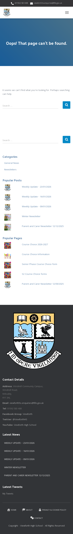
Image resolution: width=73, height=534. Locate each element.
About (27, 510)
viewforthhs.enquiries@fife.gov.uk (48, 3)
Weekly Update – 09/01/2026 (19, 459)
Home (11, 510)
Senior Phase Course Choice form (39, 264)
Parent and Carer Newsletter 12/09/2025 (43, 284)
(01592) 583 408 (21, 3)
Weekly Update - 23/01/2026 (36, 187)
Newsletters (10, 170)
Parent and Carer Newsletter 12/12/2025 (43, 226)
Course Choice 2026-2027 (35, 245)
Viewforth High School (25, 425)
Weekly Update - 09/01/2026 (36, 207)
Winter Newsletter (31, 216)
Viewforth (27, 414)
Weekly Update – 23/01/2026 (19, 443)
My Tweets (8, 494)
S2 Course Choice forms (34, 274)
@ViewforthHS (20, 420)
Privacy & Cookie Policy (52, 510)
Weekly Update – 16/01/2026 (19, 451)
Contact (36, 518)
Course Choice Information (36, 254)
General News (11, 163)
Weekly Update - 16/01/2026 (36, 197)
